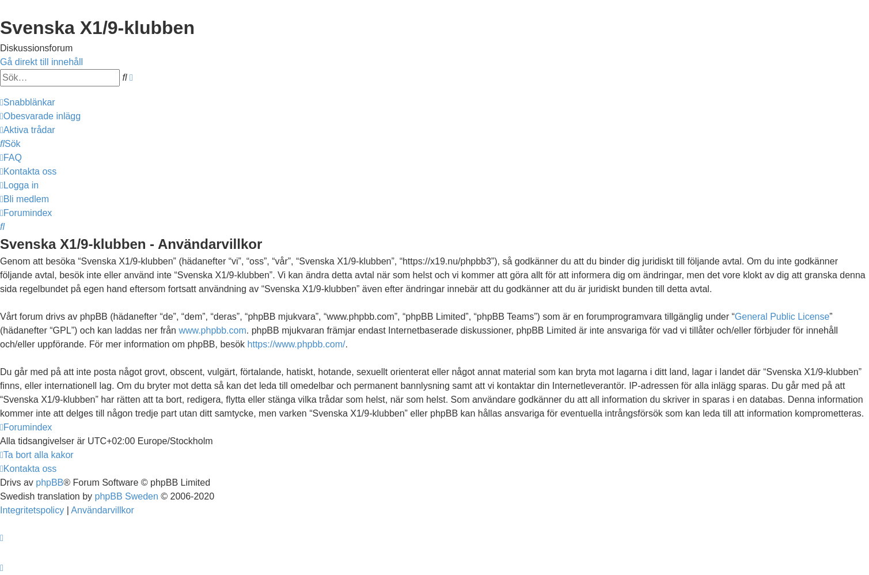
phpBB (49, 482)
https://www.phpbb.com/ (297, 344)
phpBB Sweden (126, 496)
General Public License (782, 316)
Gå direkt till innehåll (41, 62)
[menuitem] (40, 116)
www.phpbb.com (212, 330)
